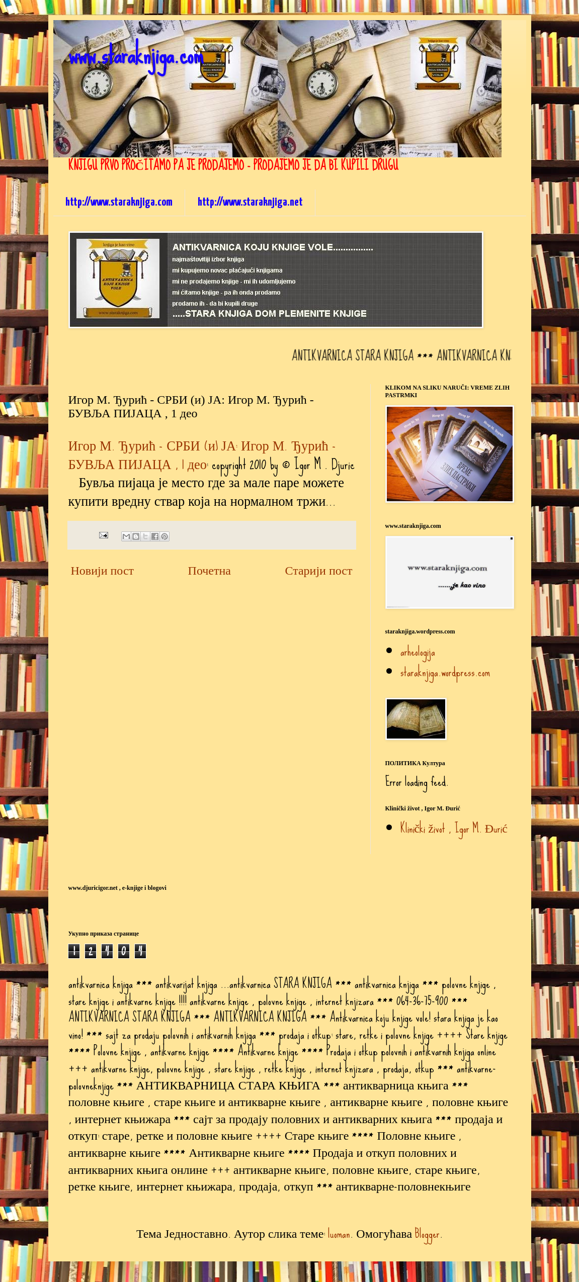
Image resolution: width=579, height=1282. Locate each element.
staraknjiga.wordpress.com (445, 672)
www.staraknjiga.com (135, 54)
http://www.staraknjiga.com (119, 202)
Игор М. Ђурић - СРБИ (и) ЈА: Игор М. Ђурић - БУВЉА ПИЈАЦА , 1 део (202, 455)
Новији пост (102, 570)
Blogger (427, 1233)
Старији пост (318, 570)
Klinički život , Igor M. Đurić (454, 828)
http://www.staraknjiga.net (250, 202)
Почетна (209, 570)
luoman (339, 1233)
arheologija (417, 651)
